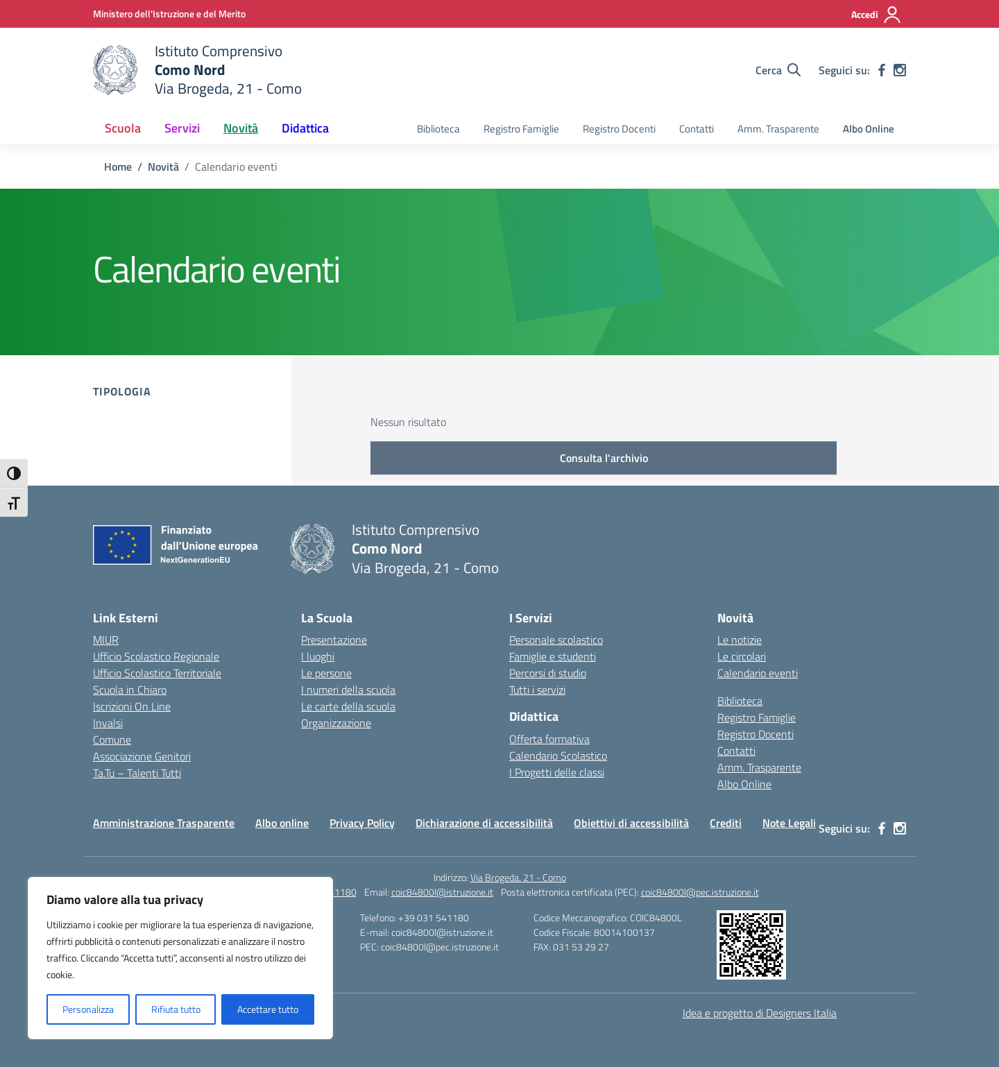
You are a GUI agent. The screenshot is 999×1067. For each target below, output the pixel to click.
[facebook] (882, 70)
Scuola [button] (123, 128)
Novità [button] (240, 128)
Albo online (282, 822)
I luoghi (317, 656)
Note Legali (789, 822)
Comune (112, 739)
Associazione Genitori (142, 756)
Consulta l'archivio (604, 458)
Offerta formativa (549, 739)
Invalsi (108, 723)
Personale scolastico (556, 639)
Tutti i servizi (537, 689)
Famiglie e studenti (552, 656)
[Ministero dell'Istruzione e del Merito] (169, 13)
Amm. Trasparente (778, 129)
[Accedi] (876, 14)
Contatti (696, 129)
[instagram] (900, 70)
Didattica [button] (305, 128)
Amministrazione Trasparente (163, 822)
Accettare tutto (267, 1009)
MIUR (106, 639)
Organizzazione (336, 723)
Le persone (326, 673)
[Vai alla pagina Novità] (163, 166)
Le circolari (741, 656)
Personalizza (88, 1009)
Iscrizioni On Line (132, 706)
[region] (180, 958)
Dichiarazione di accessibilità (484, 822)
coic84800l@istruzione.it (442, 892)
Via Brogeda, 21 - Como (518, 877)
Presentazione (334, 639)
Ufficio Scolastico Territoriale (157, 673)
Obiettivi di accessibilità (631, 822)
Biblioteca (438, 129)
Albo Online (868, 129)
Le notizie (739, 639)
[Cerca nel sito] (778, 70)
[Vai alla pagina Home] (118, 166)
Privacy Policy (362, 822)
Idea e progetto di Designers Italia (760, 1013)
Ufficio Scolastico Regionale (156, 656)
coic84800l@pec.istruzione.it (700, 892)
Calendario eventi (757, 673)
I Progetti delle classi (556, 772)
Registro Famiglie (521, 129)
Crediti (726, 822)
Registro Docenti (619, 129)
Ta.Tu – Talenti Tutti (137, 773)
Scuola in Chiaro (129, 689)
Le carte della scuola (348, 706)
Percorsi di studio (547, 673)
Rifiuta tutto (175, 1009)
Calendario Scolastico (558, 755)
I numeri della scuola (348, 689)
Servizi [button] (182, 128)
